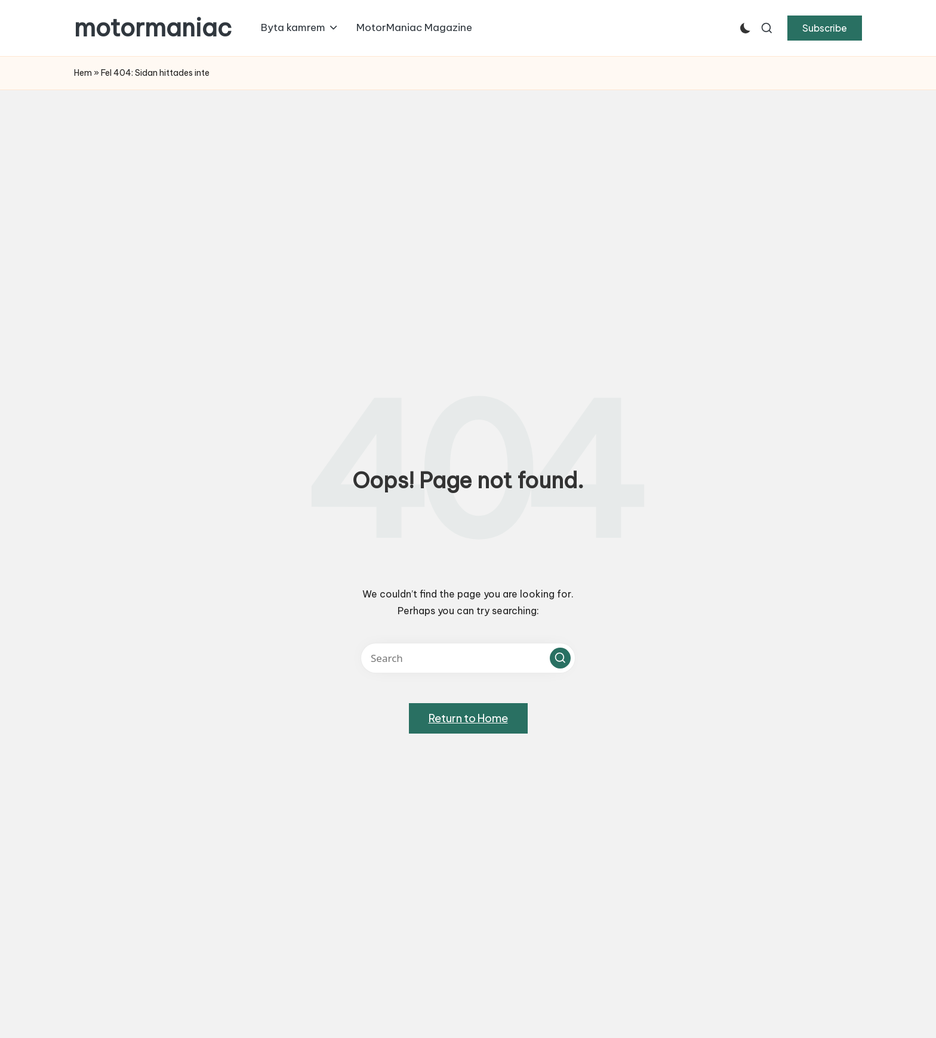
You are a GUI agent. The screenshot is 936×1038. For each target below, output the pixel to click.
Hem (83, 72)
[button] (824, 28)
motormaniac (153, 28)
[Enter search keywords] (468, 658)
